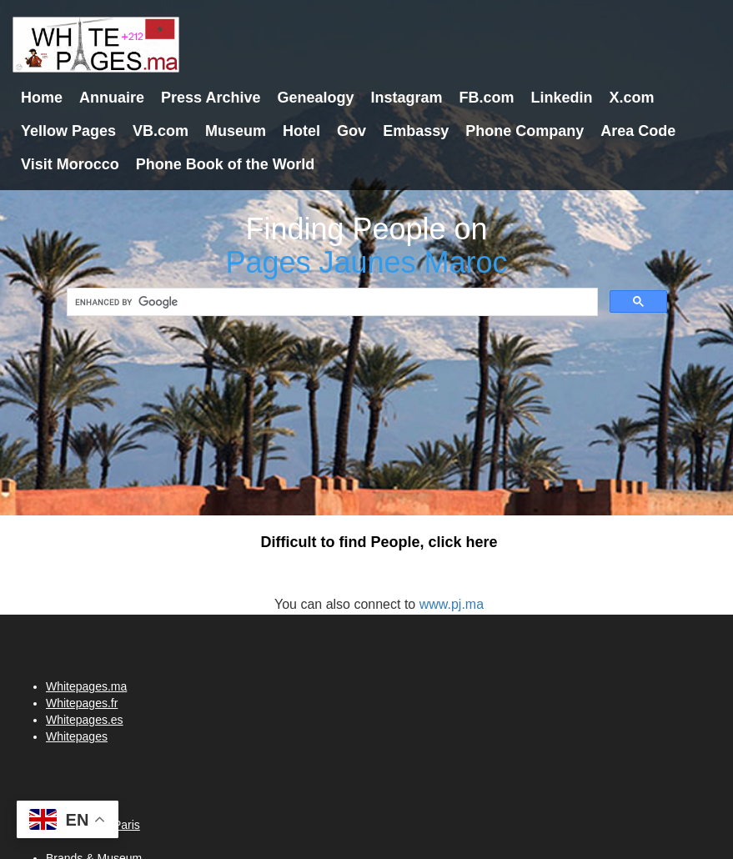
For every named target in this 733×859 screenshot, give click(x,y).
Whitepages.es (84, 719)
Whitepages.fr (82, 703)
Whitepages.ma (86, 686)
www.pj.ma (451, 604)
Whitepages (77, 736)
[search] (330, 302)
